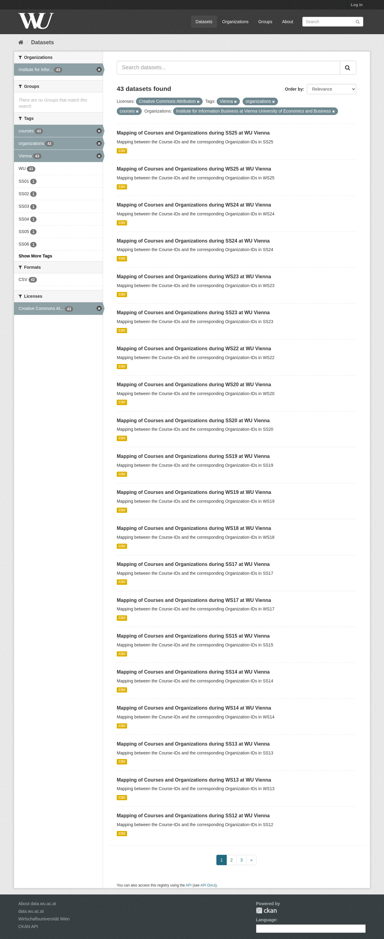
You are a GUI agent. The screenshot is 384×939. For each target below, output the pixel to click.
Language (266, 919)
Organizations (235, 21)
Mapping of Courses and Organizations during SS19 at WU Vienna (193, 456)
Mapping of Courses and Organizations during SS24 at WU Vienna (193, 240)
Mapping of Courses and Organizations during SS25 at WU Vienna (193, 132)
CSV (122, 151)
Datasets (204, 21)
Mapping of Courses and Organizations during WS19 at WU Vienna (194, 492)
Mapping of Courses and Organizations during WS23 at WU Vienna (194, 276)
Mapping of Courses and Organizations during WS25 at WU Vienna (194, 168)
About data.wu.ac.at (37, 903)
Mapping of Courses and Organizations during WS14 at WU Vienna (194, 708)
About (287, 21)
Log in (357, 4)
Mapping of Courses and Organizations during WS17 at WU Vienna (194, 600)
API (188, 885)
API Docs (208, 885)
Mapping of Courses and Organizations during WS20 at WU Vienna (194, 384)
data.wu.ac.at (31, 911)
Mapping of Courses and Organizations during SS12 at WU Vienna (193, 815)
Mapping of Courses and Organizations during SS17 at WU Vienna (193, 564)
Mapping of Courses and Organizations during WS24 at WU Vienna (194, 204)
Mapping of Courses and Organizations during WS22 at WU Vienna (194, 348)
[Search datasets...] (228, 68)
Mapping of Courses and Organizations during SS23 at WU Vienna (193, 312)
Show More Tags (35, 256)
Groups (265, 21)
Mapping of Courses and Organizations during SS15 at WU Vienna (193, 636)
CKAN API (28, 926)
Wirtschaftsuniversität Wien (44, 918)
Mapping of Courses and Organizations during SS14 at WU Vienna (193, 672)
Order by (294, 89)
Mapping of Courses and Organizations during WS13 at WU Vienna (194, 779)
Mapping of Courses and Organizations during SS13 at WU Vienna (193, 744)
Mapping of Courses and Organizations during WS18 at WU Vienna (194, 528)
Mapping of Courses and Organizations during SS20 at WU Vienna (193, 420)
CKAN (266, 910)
